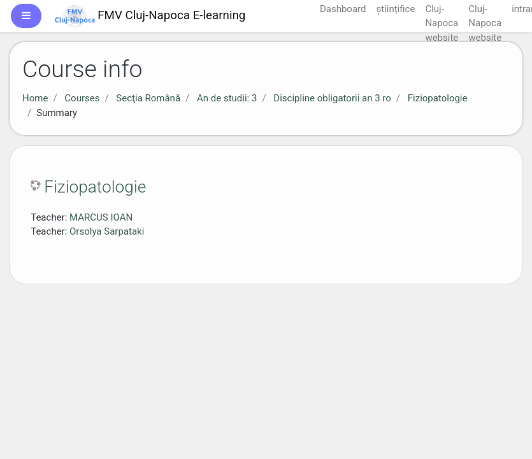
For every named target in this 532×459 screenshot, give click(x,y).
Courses (81, 98)
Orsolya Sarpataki (106, 231)
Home (35, 98)
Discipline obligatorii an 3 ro (332, 98)
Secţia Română (148, 98)
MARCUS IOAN (101, 217)
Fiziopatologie (438, 98)
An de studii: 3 (227, 98)
